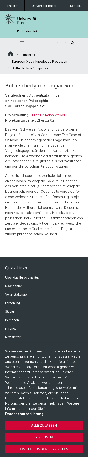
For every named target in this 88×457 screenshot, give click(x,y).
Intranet (10, 328)
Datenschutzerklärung (24, 414)
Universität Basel (44, 5)
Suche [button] (66, 43)
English (12, 5)
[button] (22, 43)
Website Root (10, 53)
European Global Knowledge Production (39, 61)
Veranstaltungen (16, 294)
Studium (10, 311)
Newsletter (13, 337)
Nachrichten (14, 286)
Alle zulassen (44, 425)
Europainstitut (27, 31)
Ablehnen (44, 437)
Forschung (28, 54)
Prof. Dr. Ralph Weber (48, 115)
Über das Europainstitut (22, 277)
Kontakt (75, 5)
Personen (12, 320)
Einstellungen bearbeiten (44, 449)
